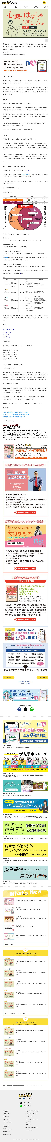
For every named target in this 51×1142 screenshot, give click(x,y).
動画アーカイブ (36, 7)
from (25, 1098)
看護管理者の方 (6, 1129)
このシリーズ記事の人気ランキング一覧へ (14, 1013)
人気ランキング (15, 7)
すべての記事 (5, 7)
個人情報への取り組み (31, 1127)
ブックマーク (6, 1126)
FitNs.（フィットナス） (31, 1111)
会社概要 (28, 1122)
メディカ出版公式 (25, 1103)
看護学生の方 (6, 1134)
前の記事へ (8, 677)
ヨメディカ (28, 1116)
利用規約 (28, 1124)
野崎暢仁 (22, 54)
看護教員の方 (6, 1131)
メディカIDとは (29, 1130)
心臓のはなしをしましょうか (10, 54)
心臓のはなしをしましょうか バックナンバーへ (25, 682)
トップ (4, 1085)
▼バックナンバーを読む (9, 421)
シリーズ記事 (25, 7)
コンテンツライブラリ (31, 1119)
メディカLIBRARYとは (7, 1122)
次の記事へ (42, 677)
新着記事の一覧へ (8, 944)
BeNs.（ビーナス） (30, 1114)
